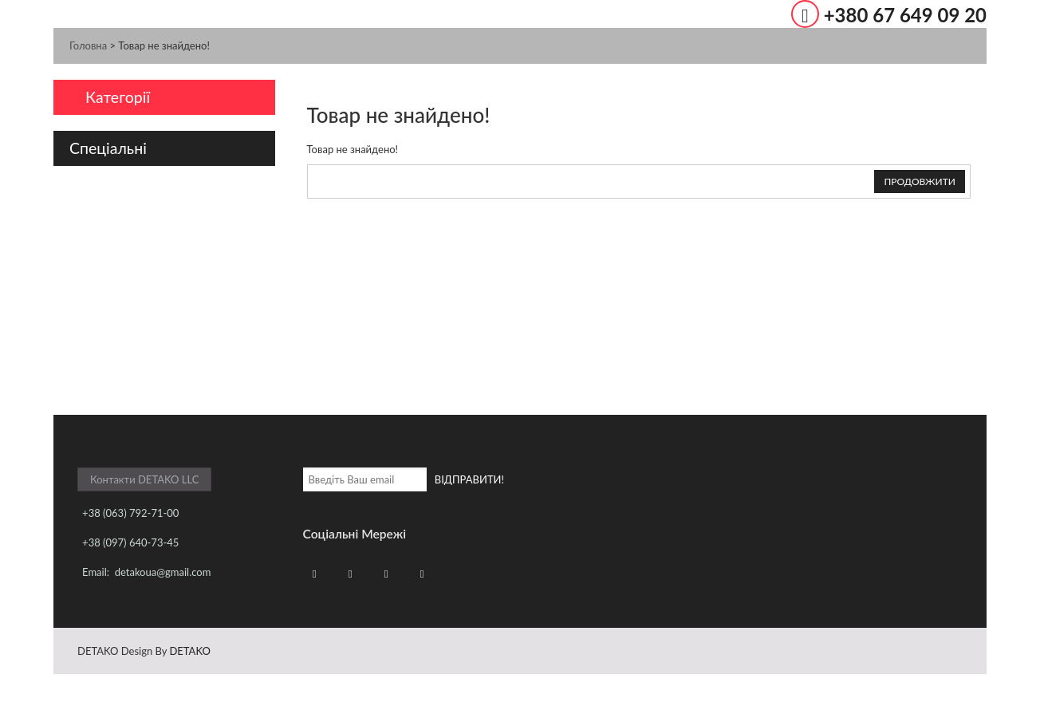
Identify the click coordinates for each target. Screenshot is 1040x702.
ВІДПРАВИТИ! (469, 479)
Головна (88, 45)
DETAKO (189, 651)
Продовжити (919, 181)
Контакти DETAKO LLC (144, 479)
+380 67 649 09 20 (905, 14)
